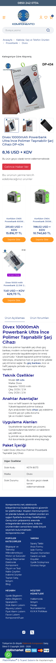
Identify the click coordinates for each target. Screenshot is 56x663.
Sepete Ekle (14, 239)
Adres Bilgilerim (14, 599)
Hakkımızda (36, 599)
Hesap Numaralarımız (37, 607)
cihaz (35, 409)
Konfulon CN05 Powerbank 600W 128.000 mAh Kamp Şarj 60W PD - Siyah (14, 220)
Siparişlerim (11, 602)
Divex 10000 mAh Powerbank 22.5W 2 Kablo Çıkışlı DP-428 (14, 284)
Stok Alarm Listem (15, 605)
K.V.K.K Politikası (38, 611)
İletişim (34, 602)
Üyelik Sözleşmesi (39, 562)
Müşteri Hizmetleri (40, 553)
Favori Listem (13, 614)
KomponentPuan (15, 617)
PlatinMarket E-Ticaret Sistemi (19, 660)
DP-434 (20, 380)
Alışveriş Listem (14, 608)
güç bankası (34, 363)
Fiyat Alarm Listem (15, 611)
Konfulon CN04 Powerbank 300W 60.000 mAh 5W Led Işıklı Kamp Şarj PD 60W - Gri (42, 220)
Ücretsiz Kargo (38, 565)
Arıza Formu (36, 546)
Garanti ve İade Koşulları (38, 557)
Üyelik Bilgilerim (14, 595)
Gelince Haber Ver (16, 166)
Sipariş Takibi (36, 543)
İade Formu (36, 549)
